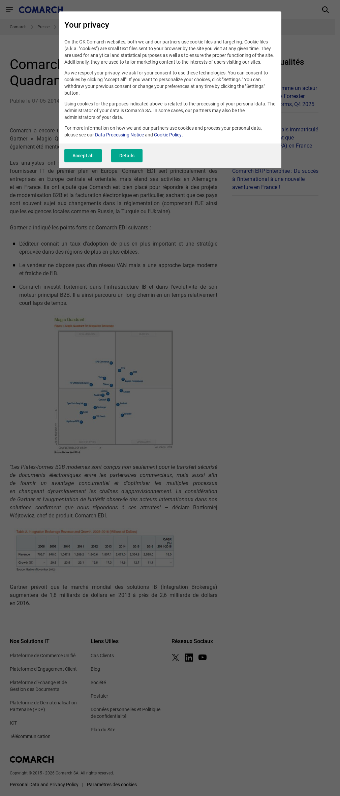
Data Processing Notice (119, 134)
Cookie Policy (168, 134)
